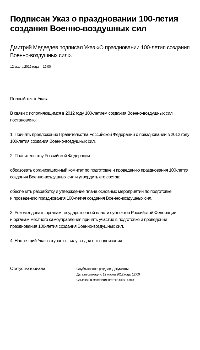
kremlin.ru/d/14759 (121, 280)
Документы (120, 269)
